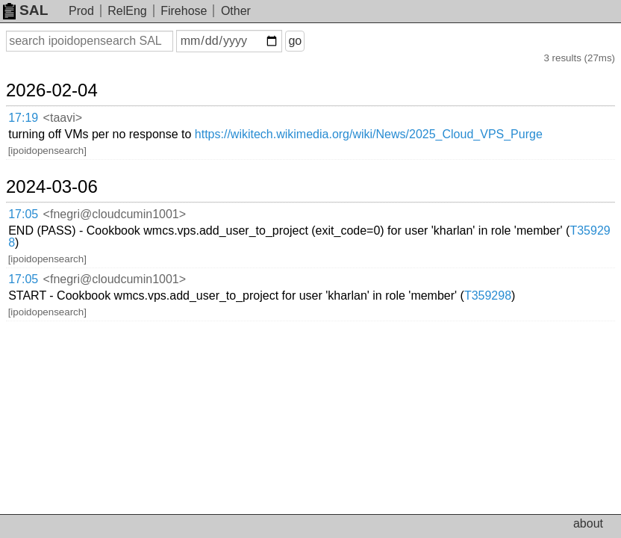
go (295, 40)
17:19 (23, 117)
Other (236, 10)
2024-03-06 (52, 187)
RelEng (126, 10)
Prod (81, 10)
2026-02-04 (52, 90)
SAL (25, 10)
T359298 (487, 295)
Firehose (183, 10)
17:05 (23, 214)
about (588, 523)
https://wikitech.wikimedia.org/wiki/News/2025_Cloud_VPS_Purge (369, 134)
